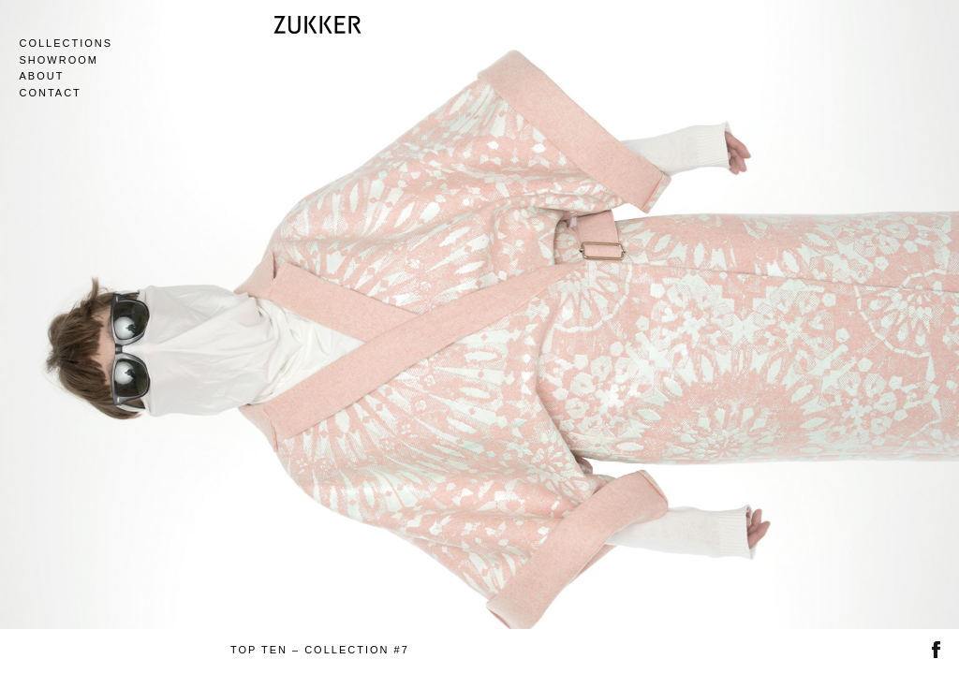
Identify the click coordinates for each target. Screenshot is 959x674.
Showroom (58, 60)
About (41, 75)
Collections (65, 43)
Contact (50, 92)
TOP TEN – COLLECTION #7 (319, 649)
